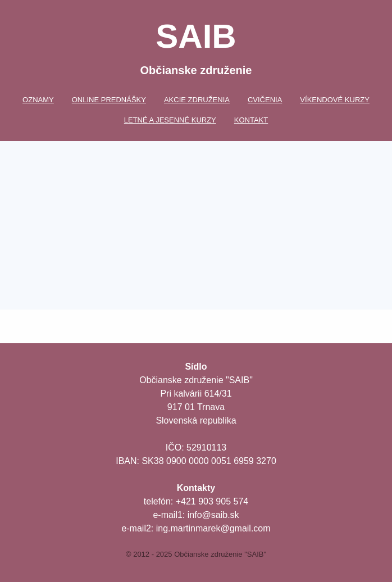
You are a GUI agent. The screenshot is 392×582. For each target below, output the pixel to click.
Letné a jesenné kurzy (170, 120)
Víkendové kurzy (335, 100)
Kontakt (251, 120)
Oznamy (38, 100)
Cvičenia (265, 100)
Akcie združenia (197, 100)
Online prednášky (109, 100)
